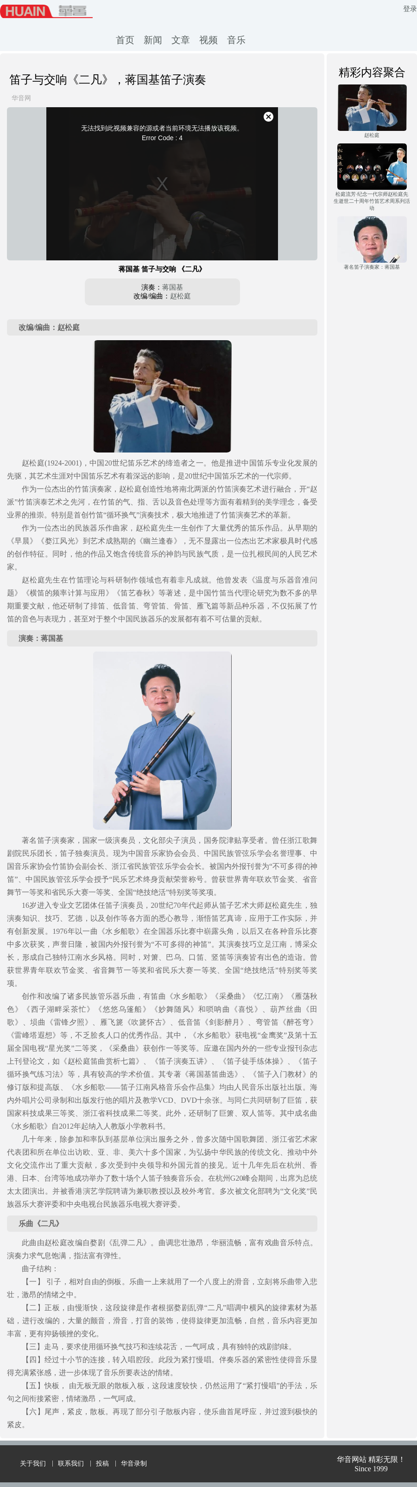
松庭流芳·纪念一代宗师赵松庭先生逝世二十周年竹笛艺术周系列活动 (372, 201)
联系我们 (71, 1463)
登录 (410, 9)
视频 (208, 40)
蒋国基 (172, 287)
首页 (125, 40)
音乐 (236, 40)
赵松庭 (180, 296)
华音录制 (134, 1463)
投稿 (102, 1463)
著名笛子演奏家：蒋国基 (372, 267)
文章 (180, 40)
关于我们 (33, 1463)
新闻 (153, 40)
